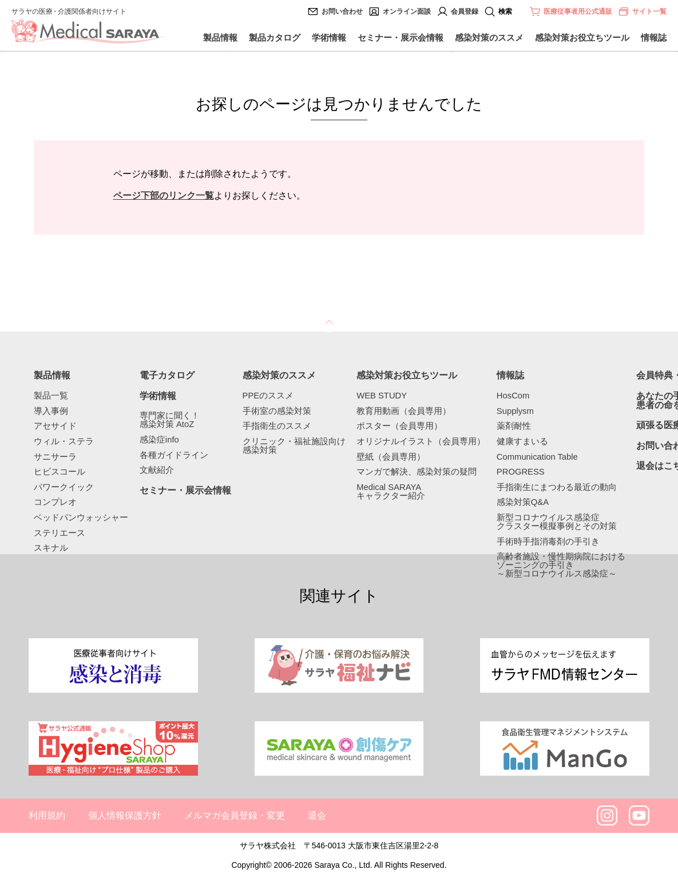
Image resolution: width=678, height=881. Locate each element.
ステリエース (59, 533)
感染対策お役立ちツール (582, 37)
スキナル (51, 548)
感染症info (159, 440)
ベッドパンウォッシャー (81, 517)
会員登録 (464, 11)
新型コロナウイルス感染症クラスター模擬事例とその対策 (557, 522)
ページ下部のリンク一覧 (163, 195)
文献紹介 (157, 470)
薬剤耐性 (514, 426)
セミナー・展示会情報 (400, 37)
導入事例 (51, 411)
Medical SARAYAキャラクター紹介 (390, 491)
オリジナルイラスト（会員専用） (420, 441)
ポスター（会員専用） (399, 426)
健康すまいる (522, 441)
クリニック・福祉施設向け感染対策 (294, 446)
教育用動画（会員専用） (403, 411)
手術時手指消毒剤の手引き (548, 542)
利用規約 (47, 815)
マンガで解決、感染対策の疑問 (416, 472)
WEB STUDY (381, 396)
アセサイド (55, 426)
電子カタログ (167, 375)
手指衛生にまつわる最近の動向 (557, 487)
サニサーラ (55, 457)
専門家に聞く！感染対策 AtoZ (170, 420)
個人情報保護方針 (124, 815)
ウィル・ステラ (64, 441)
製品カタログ (274, 37)
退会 (317, 815)
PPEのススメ (268, 396)
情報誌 (654, 37)
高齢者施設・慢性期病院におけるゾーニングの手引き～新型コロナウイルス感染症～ (561, 565)
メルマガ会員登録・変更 (234, 815)
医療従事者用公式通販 (578, 11)
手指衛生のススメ (277, 426)
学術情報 (329, 37)
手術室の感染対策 (277, 411)
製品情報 (220, 37)
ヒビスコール (59, 472)
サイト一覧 (642, 11)
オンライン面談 (407, 11)
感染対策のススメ (489, 37)
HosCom (513, 396)
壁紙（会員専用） (390, 457)
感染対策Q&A (523, 502)
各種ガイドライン (174, 455)
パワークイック (64, 487)
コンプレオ (55, 502)
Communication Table (537, 457)
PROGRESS (521, 472)
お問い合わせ (342, 11)
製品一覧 (51, 396)
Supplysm (515, 411)
